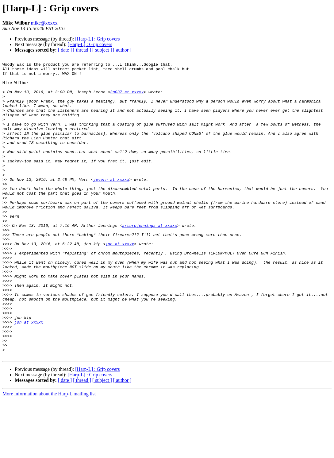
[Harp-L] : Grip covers (97, 38)
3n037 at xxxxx (127, 98)
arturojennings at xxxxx (149, 258)
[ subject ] (102, 49)
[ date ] (65, 49)
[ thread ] (82, 49)
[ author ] (122, 49)
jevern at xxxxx (111, 203)
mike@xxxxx (44, 22)
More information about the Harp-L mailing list (49, 452)
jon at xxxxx (119, 280)
